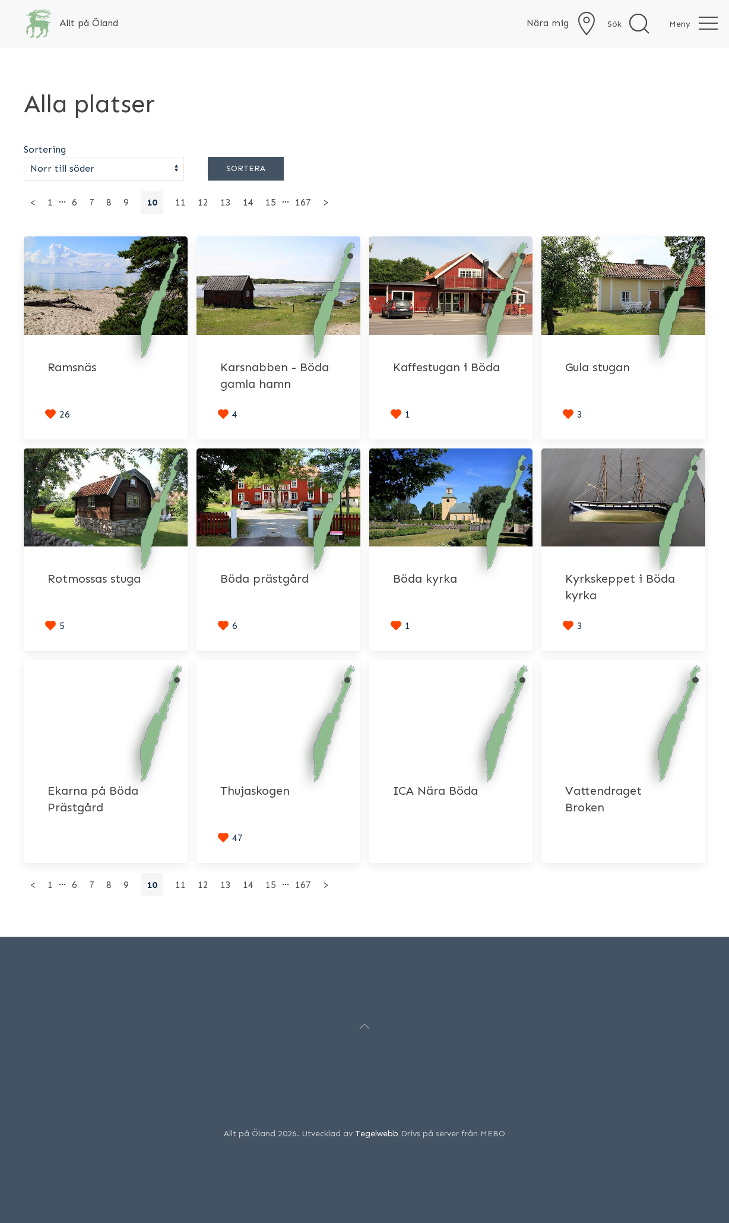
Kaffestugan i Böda (446, 367)
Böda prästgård (264, 578)
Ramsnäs (71, 367)
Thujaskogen (255, 790)
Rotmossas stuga (94, 578)
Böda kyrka (425, 578)
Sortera (245, 168)
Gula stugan (597, 367)
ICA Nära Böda (435, 790)
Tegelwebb (376, 1134)
